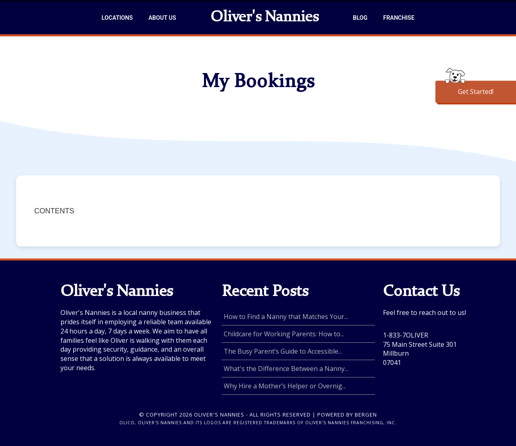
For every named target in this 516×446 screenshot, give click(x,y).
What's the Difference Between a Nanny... (286, 368)
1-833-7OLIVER (405, 335)
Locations (117, 18)
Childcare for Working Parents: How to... (284, 333)
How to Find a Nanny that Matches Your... (286, 316)
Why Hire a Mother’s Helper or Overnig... (285, 385)
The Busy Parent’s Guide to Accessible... (283, 351)
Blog (360, 18)
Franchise (398, 18)
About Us (162, 18)
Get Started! (475, 91)
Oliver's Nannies (264, 17)
